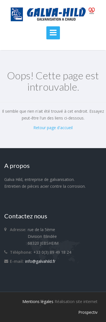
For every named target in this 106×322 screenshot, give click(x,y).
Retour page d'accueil (53, 127)
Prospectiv (88, 312)
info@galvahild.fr (40, 261)
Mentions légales (37, 301)
